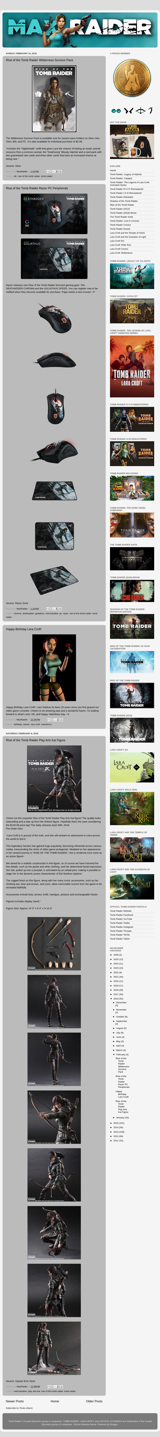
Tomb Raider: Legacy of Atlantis (126, 174)
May (118, 1041)
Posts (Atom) (26, 1408)
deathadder (28, 613)
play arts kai (34, 1391)
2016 (116, 998)
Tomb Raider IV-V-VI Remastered (126, 189)
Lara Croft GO (117, 241)
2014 (116, 1127)
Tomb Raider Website (121, 911)
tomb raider (46, 176)
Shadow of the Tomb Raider (124, 201)
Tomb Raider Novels (120, 229)
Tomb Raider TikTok (120, 935)
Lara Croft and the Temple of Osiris (127, 233)
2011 (116, 1140)
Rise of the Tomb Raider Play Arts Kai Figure (35, 740)
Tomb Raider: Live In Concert (124, 221)
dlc (15, 176)
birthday (18, 724)
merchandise (51, 613)
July (118, 1032)
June (119, 1037)
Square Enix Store (25, 1381)
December (121, 1002)
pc (61, 613)
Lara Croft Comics (119, 249)
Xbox (18, 166)
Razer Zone (21, 603)
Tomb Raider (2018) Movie (123, 213)
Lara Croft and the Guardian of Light (128, 237)
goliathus (39, 613)
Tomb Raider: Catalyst (121, 178)
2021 (116, 977)
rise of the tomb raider (29, 176)
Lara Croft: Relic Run (120, 245)
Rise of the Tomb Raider (122, 205)
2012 (116, 1136)
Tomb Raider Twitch (120, 939)
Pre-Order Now (14, 828)
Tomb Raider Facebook (121, 915)
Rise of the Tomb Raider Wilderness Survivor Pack (39, 60)
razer (65, 613)
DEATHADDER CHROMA (20, 288)
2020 (116, 981)
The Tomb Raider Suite (121, 217)
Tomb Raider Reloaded (121, 197)
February (121, 1054)
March (119, 1050)
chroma (17, 613)
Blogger (114, 1424)
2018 (116, 990)
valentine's (46, 724)
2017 (116, 994)
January (120, 1117)
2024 (116, 963)
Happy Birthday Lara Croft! (24, 629)
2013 (116, 1132)
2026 (116, 955)
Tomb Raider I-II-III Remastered (126, 193)
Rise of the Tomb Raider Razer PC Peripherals (37, 188)
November (121, 1009)
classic (26, 724)
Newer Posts (15, 1401)
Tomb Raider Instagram (121, 927)
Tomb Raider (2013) (120, 209)
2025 (116, 959)
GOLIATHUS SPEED (55, 288)
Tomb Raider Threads (121, 931)
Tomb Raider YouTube (121, 919)
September (121, 1021)
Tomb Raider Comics (120, 225)
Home (55, 1401)
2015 (116, 1123)
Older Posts (94, 1401)
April (118, 1045)
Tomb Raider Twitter (120, 923)
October (120, 1016)
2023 (116, 968)
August (120, 1028)
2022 (116, 972)
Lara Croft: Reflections (121, 253)
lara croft (35, 724)
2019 (116, 985)
